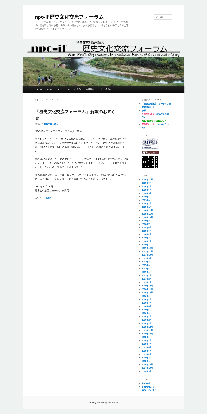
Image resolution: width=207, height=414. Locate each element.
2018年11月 (147, 214)
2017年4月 (147, 272)
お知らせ (50, 198)
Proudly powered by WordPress (103, 403)
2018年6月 (147, 227)
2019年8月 (147, 186)
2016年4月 (147, 313)
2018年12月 (147, 210)
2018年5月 (147, 231)
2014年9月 (147, 371)
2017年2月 (147, 279)
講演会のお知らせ (150, 390)
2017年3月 (147, 275)
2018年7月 (147, 224)
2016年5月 (147, 309)
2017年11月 (147, 251)
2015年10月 (147, 333)
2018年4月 (147, 234)
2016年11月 (147, 289)
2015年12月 (147, 327)
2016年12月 (147, 285)
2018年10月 (147, 217)
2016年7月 (147, 303)
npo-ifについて (54, 89)
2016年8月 (147, 299)
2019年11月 (147, 179)
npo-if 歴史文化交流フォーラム (69, 17)
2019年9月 (147, 183)
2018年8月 (147, 220)
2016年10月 (147, 292)
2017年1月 (147, 282)
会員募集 (90, 89)
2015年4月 (147, 354)
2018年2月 (147, 241)
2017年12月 (147, 248)
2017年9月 (147, 258)
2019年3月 (147, 200)
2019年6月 (147, 190)
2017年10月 (147, 255)
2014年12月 (147, 364)
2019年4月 (147, 196)
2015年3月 (147, 357)
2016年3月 (147, 316)
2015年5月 (147, 351)
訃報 (144, 110)
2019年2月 (147, 203)
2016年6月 (147, 306)
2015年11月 (147, 330)
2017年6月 (147, 265)
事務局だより (148, 386)
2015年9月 (147, 337)
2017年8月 (147, 261)
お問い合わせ (105, 89)
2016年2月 (147, 320)
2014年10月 (147, 368)
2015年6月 (147, 347)
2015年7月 (147, 344)
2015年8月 (147, 340)
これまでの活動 (73, 89)
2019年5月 (147, 193)
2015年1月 (147, 361)
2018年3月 (147, 238)
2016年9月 (147, 296)
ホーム (39, 89)
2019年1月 (147, 207)
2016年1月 (147, 323)
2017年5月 (147, 268)
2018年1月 (147, 244)
